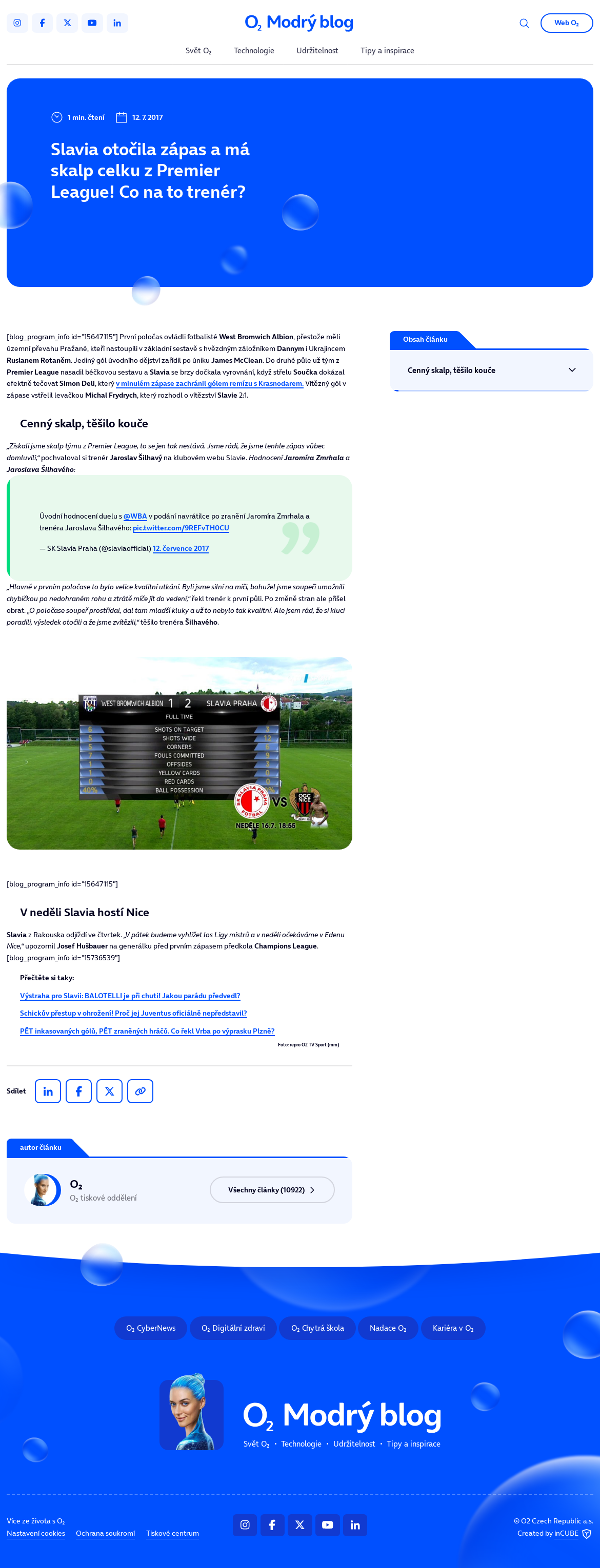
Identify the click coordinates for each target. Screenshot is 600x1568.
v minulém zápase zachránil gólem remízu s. (210, 383)
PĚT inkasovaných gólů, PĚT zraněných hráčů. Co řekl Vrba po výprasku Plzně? (147, 1031)
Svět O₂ (199, 51)
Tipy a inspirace (387, 51)
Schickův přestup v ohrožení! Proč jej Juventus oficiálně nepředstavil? (133, 1013)
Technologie (254, 51)
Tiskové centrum (172, 1533)
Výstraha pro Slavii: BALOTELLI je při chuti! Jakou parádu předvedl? (130, 996)
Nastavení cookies (36, 1533)
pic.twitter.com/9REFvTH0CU (181, 528)
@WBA (135, 516)
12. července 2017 (181, 548)
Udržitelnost (317, 51)
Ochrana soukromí (105, 1533)
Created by (555, 1534)
